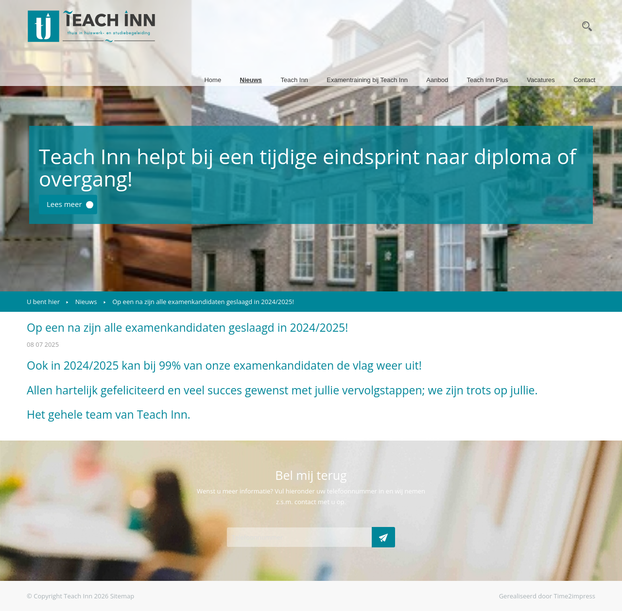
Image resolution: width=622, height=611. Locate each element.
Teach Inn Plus (487, 80)
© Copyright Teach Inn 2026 (67, 596)
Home (212, 80)
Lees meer (64, 204)
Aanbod (437, 80)
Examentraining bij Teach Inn (367, 80)
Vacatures (541, 80)
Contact (584, 80)
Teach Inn (294, 80)
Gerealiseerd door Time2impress (547, 596)
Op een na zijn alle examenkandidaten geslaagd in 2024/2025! (203, 301)
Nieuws (251, 80)
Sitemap (122, 596)
